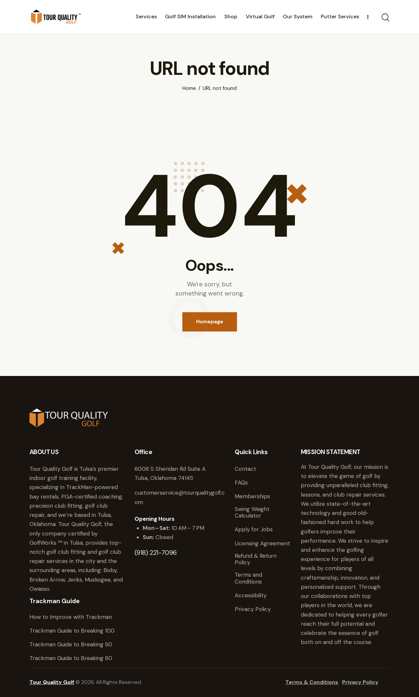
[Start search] (385, 18)
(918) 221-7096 (156, 552)
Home (189, 88)
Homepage (209, 321)
